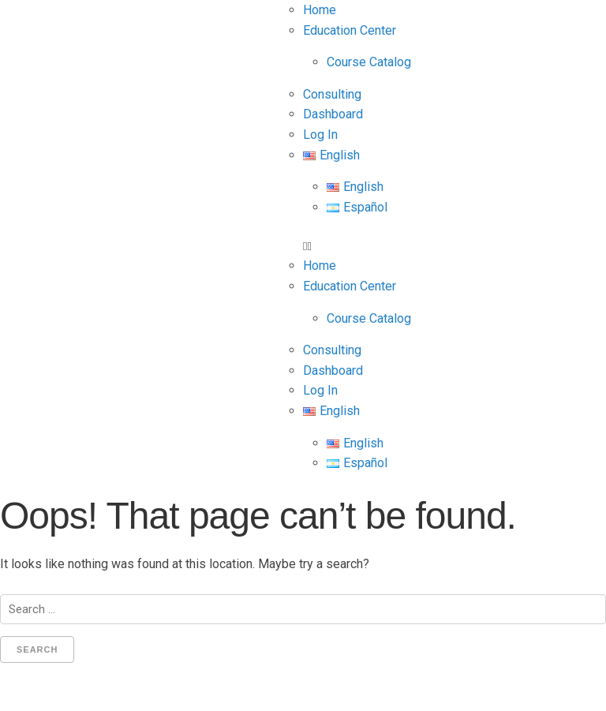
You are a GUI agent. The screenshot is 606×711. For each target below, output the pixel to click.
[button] (454, 246)
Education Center (349, 30)
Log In (320, 134)
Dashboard (333, 114)
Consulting (332, 94)
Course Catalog (369, 61)
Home (319, 9)
